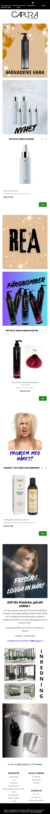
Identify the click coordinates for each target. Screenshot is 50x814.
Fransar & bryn (13, 786)
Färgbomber (13, 777)
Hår (13, 780)
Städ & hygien (13, 798)
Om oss (36, 794)
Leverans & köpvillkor (36, 800)
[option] (25, 175)
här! (33, 635)
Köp (43, 205)
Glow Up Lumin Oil (10, 191)
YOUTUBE (36, 783)
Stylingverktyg (13, 795)
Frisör (14, 801)
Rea (13, 792)
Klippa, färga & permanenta (13, 789)
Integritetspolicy (36, 803)
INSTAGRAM (36, 780)
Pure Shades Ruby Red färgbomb (25, 382)
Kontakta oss (36, 797)
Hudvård (13, 783)
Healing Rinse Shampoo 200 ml (16, 520)
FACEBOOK (36, 777)
